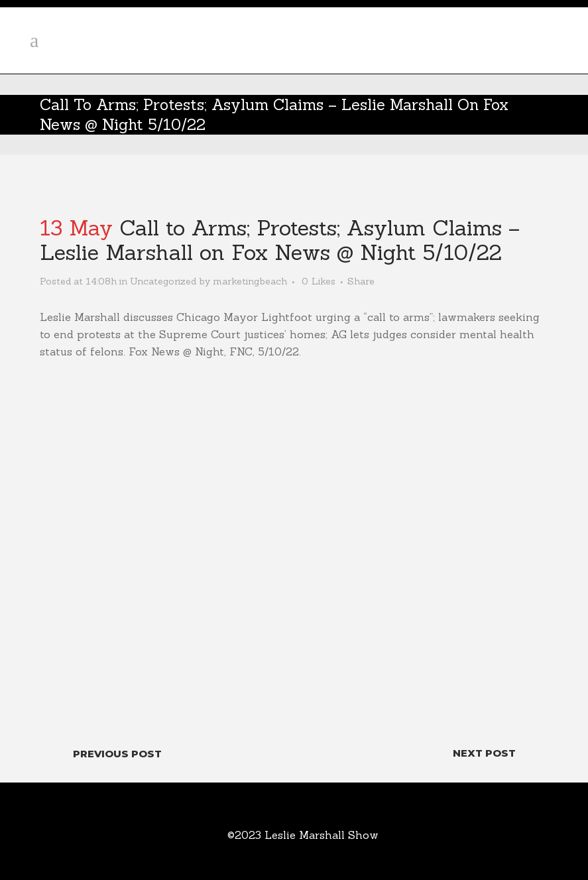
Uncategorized (163, 281)
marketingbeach (250, 281)
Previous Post (117, 753)
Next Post (484, 753)
